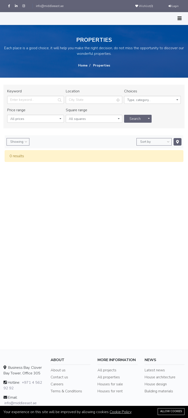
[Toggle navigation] (180, 18)
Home (82, 65)
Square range (76, 110)
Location (73, 91)
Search (135, 118)
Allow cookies (171, 411)
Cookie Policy (121, 412)
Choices (130, 91)
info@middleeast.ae (49, 6)
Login (173, 6)
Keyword (14, 91)
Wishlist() (144, 6)
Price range (16, 110)
